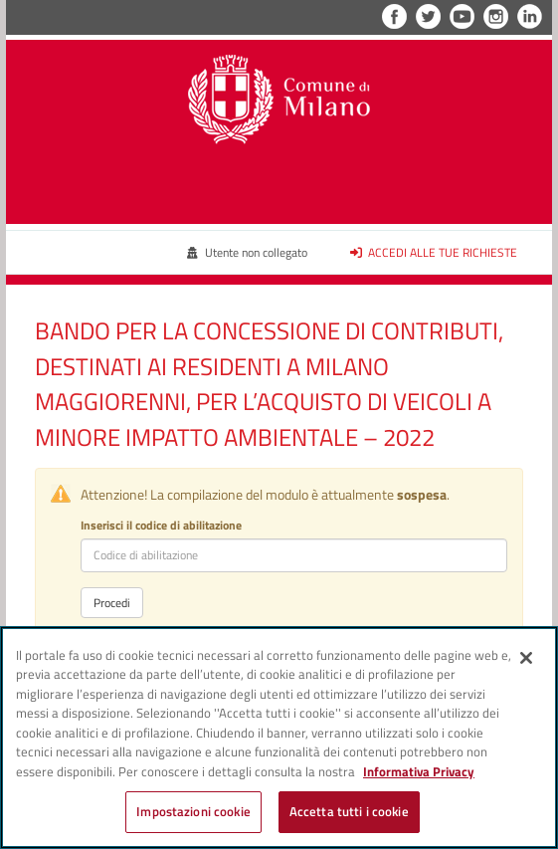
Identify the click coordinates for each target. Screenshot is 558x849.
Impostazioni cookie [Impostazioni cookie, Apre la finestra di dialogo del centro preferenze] (193, 811)
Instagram (495, 16)
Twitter (428, 16)
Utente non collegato (247, 252)
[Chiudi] (526, 658)
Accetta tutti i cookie (349, 811)
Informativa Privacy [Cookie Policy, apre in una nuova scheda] (418, 771)
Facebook (394, 16)
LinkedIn (529, 16)
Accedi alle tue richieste (434, 252)
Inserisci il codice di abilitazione (161, 525)
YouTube (462, 16)
